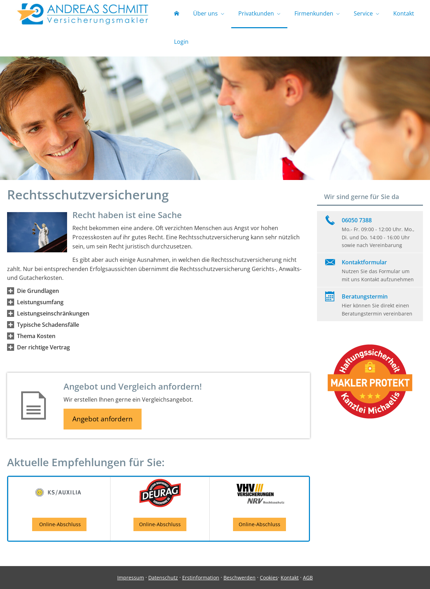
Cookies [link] (269, 577)
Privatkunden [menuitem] (256, 13)
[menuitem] (176, 14)
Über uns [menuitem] (205, 13)
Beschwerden (239, 577)
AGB (308, 577)
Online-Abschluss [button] (59, 524)
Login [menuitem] (181, 42)
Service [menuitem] (363, 13)
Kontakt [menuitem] (403, 13)
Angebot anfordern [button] (102, 418)
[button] (38, 291)
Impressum (130, 577)
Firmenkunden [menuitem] (313, 13)
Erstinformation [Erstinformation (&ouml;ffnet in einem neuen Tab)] (200, 577)
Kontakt (290, 577)
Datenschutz (163, 577)
